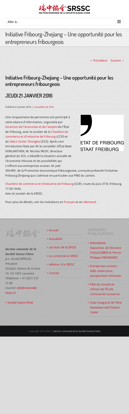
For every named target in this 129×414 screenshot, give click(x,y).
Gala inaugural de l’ (106, 307)
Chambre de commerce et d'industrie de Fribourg (39, 184)
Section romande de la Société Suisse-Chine (76, 331)
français (69, 202)
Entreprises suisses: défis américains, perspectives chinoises (105, 271)
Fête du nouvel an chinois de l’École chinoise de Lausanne (105, 289)
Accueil (54, 230)
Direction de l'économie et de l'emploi (31, 127)
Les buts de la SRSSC (63, 247)
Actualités (55, 239)
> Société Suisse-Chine (19, 302)
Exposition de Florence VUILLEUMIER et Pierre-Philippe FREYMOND (106, 250)
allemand (89, 202)
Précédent (100, 60)
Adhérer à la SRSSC (62, 264)
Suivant (116, 60)
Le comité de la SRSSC (64, 256)
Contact (54, 273)
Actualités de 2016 (44, 106)
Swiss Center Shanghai (25, 141)
